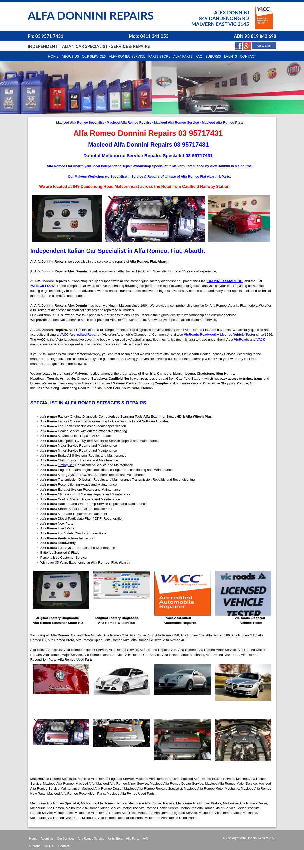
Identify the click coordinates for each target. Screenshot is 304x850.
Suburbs (213, 56)
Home (53, 56)
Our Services (94, 56)
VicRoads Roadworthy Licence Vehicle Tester (219, 334)
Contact (248, 56)
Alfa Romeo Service (127, 56)
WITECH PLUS (42, 286)
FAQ (145, 838)
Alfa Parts (183, 56)
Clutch (62, 460)
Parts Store (115, 838)
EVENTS (49, 846)
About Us (47, 838)
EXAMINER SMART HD (224, 281)
